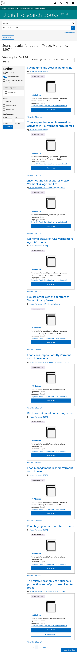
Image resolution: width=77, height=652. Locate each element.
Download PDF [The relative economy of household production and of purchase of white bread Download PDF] (51, 635)
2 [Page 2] (40, 647)
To (16, 117)
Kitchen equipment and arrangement (50, 413)
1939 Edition (36, 211)
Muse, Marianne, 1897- (38, 188)
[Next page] (45, 647)
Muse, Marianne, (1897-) (39, 71)
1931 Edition (36, 386)
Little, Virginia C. (54, 304)
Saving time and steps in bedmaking (49, 67)
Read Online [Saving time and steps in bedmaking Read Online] (51, 110)
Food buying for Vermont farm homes (50, 526)
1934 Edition (36, 440)
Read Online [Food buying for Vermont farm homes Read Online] (51, 568)
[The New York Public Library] (3, 3)
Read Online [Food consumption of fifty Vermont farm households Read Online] (51, 400)
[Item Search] (36, 28)
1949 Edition (36, 95)
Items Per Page (37, 60)
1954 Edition (36, 328)
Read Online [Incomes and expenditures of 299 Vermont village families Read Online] (51, 226)
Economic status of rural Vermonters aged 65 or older (50, 240)
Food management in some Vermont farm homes (50, 469)
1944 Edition (36, 553)
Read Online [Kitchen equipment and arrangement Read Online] (51, 455)
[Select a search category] (38, 23)
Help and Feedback (69, 650)
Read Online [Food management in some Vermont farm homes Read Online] (51, 513)
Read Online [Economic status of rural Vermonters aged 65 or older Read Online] (51, 284)
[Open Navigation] (73, 3)
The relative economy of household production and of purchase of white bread (50, 584)
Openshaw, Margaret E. (56, 188)
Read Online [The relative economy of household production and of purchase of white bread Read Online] (51, 630)
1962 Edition (36, 269)
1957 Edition (36, 499)
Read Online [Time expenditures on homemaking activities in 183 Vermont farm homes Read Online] (51, 168)
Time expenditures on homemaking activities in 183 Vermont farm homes (50, 124)
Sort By (56, 60)
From (5, 117)
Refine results (7, 38)
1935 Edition (36, 615)
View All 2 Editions (34, 117)
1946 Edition (36, 153)
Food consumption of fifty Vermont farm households (49, 356)
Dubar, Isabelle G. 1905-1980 (59, 362)
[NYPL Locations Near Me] (61, 3)
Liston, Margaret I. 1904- (57, 591)
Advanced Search (69, 33)
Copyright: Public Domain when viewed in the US (49, 106)
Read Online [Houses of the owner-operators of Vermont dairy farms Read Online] (51, 342)
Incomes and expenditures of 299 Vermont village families (48, 182)
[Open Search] (67, 3)
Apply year (8, 127)
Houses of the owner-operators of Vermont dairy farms (48, 298)
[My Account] (55, 3)
